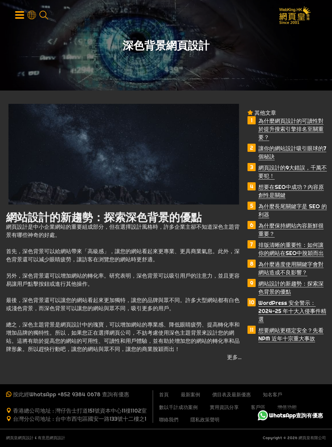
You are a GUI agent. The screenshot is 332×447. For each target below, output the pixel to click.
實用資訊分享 (224, 407)
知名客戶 (272, 394)
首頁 (164, 394)
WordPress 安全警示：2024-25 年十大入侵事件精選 (292, 311)
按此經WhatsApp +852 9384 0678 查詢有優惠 (71, 394)
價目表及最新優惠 (231, 394)
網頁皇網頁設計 (20, 438)
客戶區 (258, 407)
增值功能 (287, 407)
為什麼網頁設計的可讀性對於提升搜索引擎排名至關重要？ (291, 129)
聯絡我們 (168, 420)
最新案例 (190, 394)
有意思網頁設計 (51, 438)
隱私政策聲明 (204, 420)
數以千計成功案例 (178, 407)
